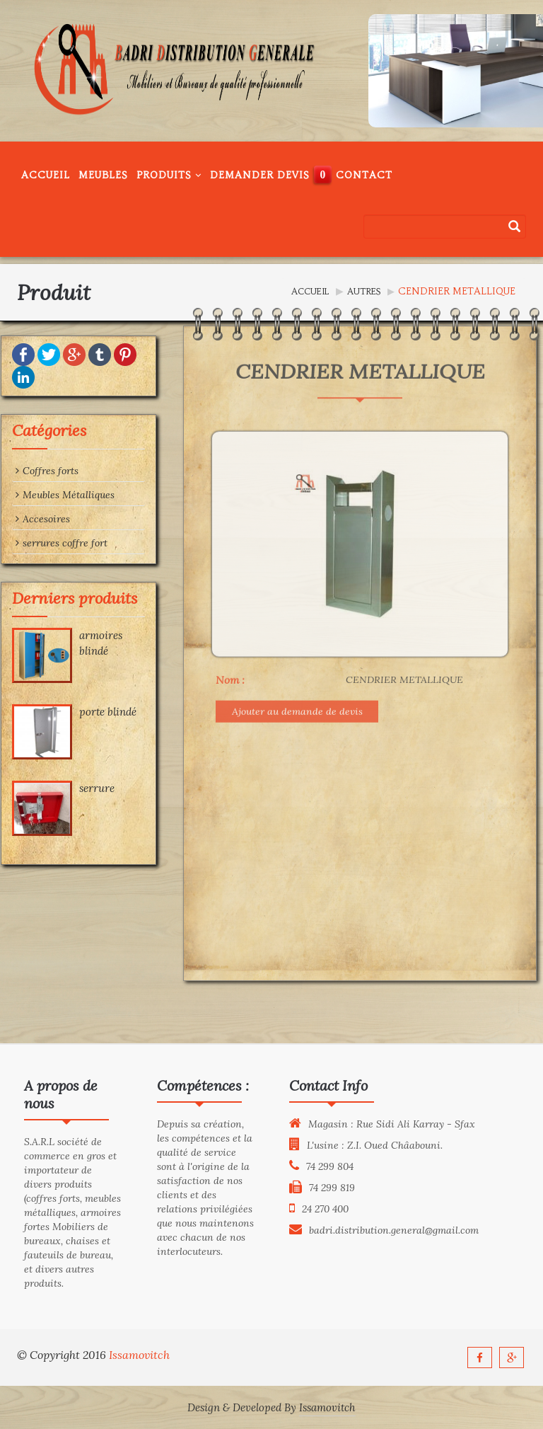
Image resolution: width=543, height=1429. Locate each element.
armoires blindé (83, 643)
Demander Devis (260, 175)
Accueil (45, 175)
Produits (169, 175)
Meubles (103, 175)
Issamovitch (139, 1355)
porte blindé (90, 711)
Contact (364, 175)
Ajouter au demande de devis (297, 655)
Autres (363, 291)
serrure (80, 788)
